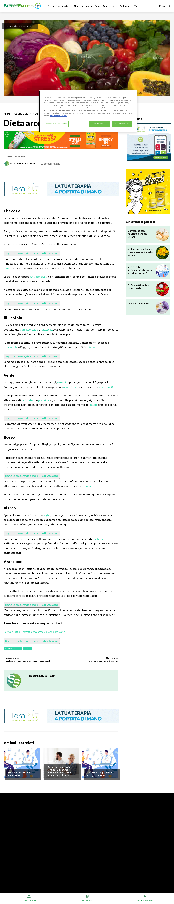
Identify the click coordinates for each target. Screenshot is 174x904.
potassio (25, 329)
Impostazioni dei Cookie (56, 124)
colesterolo (11, 347)
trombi (86, 486)
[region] (88, 111)
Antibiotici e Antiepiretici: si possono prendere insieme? (140, 270)
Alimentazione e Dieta (23, 26)
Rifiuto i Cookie (99, 124)
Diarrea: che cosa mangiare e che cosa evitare (138, 233)
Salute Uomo (54, 761)
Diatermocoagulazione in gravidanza (99, 774)
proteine (43, 400)
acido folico (70, 387)
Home (8, 26)
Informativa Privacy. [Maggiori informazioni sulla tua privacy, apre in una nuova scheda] (58, 116)
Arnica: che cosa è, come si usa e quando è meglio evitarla (140, 252)
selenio (99, 539)
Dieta (38, 114)
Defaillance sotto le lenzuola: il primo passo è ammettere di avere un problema (59, 771)
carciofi (62, 382)
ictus (92, 347)
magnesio (47, 329)
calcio (93, 404)
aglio (47, 515)
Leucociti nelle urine (138, 303)
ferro (35, 329)
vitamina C (106, 387)
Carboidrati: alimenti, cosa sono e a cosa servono (34, 632)
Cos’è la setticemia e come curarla (138, 287)
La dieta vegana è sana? (102, 661)
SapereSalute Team (24, 163)
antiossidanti (39, 276)
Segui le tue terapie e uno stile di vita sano (32, 253)
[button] (164, 6)
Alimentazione (12, 648)
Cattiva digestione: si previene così (27, 661)
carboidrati (29, 400)
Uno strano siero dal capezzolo (20, 774)
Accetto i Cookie (122, 124)
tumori (8, 268)
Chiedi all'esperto (17, 766)
